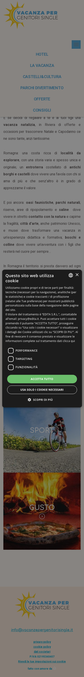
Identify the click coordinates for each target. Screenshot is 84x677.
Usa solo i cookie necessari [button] (42, 390)
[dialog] (42, 338)
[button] (42, 399)
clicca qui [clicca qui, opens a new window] (69, 341)
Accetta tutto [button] (42, 379)
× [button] (77, 275)
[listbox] (71, 275)
